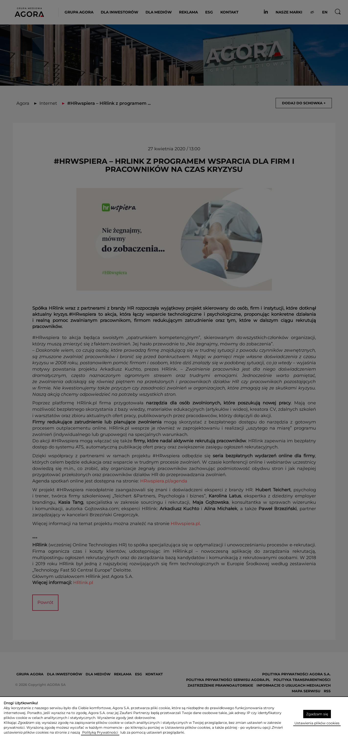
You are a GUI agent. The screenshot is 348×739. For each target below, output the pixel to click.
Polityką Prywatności (100, 732)
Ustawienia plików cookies (316, 723)
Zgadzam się (317, 714)
